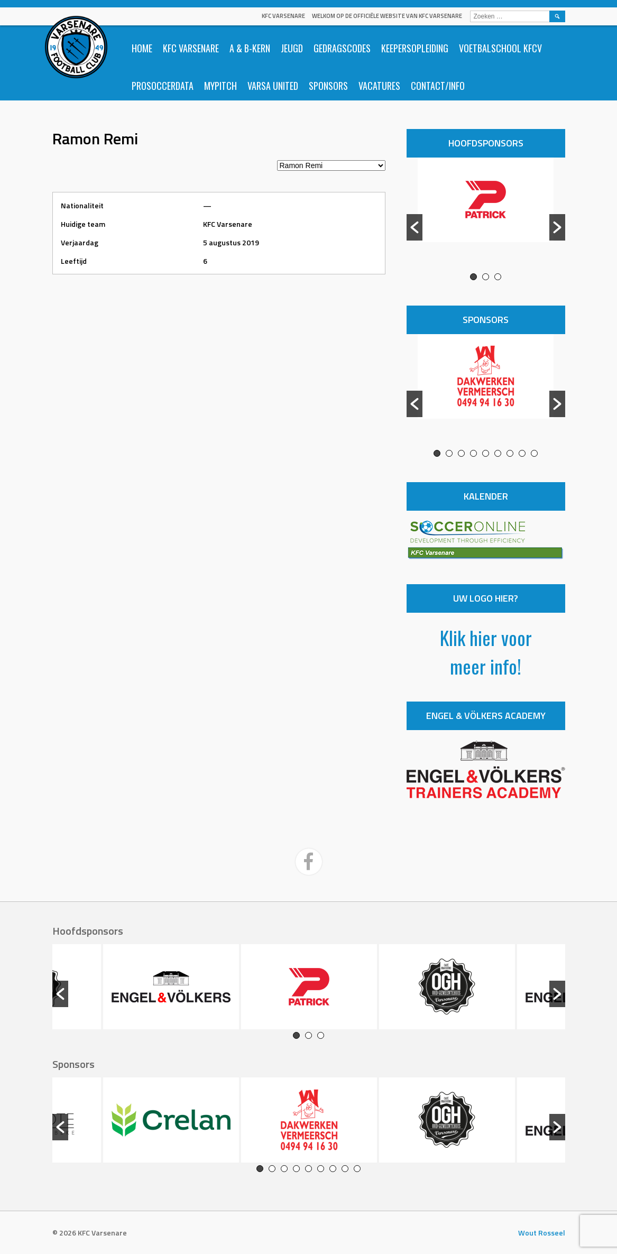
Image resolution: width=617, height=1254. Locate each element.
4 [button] (473, 453)
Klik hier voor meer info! (486, 651)
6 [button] (497, 453)
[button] (414, 227)
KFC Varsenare (283, 16)
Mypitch (220, 86)
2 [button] (485, 276)
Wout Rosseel (541, 1232)
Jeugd (292, 48)
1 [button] (473, 276)
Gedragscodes (342, 48)
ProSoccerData (163, 86)
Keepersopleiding (414, 48)
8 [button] (522, 453)
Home (142, 48)
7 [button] (510, 453)
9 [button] (534, 453)
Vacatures (379, 86)
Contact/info (438, 86)
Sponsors (328, 86)
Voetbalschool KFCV (500, 48)
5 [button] (485, 453)
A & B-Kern (249, 48)
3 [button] (497, 276)
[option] (486, 215)
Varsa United (272, 86)
